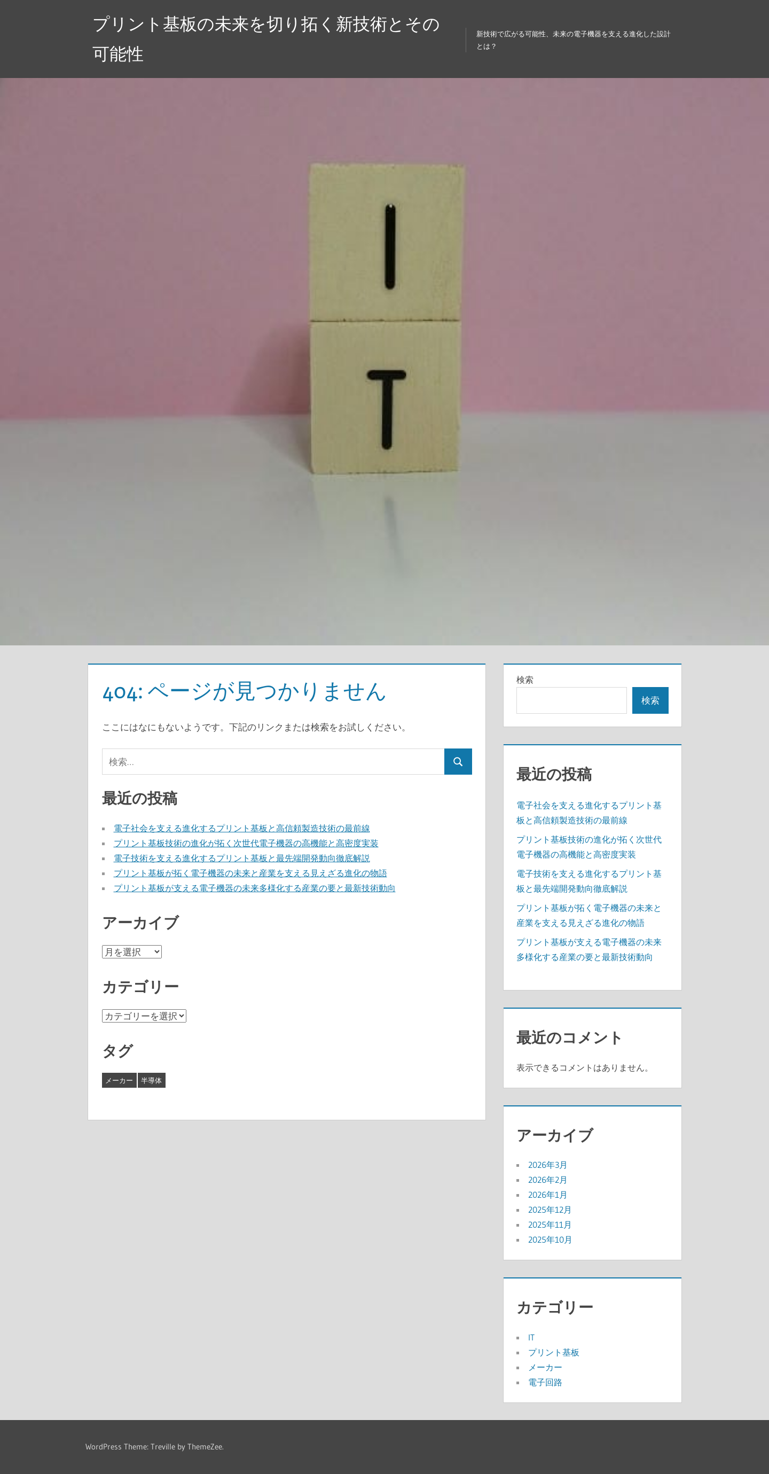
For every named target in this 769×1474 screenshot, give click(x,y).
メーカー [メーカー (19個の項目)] (119, 1080)
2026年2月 (548, 1179)
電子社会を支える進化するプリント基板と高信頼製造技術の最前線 (242, 828)
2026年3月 (548, 1164)
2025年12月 (550, 1209)
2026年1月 (548, 1194)
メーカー (545, 1367)
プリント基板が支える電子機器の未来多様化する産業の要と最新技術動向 (255, 888)
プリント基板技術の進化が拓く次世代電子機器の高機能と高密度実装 (246, 843)
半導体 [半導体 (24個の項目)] (151, 1080)
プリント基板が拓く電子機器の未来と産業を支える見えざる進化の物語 (250, 873)
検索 (524, 679)
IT (531, 1337)
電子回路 (545, 1382)
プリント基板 (553, 1352)
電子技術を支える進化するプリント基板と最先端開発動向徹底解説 (242, 858)
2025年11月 (550, 1224)
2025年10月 (550, 1239)
